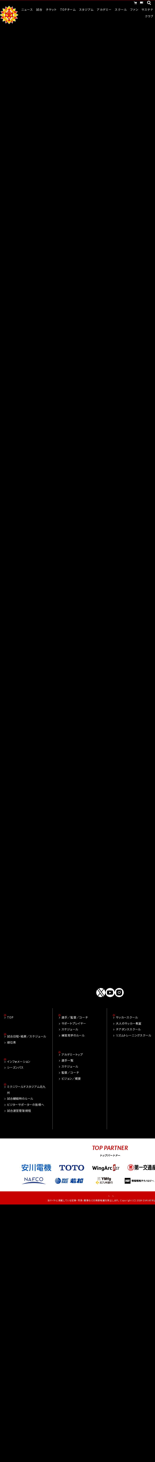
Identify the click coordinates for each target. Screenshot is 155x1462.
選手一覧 (67, 1109)
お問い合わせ (94, 1245)
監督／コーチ (70, 1121)
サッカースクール (127, 1066)
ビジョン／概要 (71, 1127)
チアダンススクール (128, 1078)
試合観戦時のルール (20, 1148)
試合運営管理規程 (19, 1160)
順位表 (11, 1091)
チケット (133, 3)
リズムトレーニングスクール (133, 1084)
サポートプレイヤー (74, 1072)
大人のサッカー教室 (128, 1072)
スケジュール (70, 1078)
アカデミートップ (72, 1103)
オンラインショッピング (102, 3)
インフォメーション (18, 1111)
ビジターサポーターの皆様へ (25, 1154)
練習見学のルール (73, 1084)
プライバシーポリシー (123, 1245)
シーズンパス (15, 1117)
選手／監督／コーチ (75, 1066)
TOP (10, 1066)
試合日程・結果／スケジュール (26, 1085)
